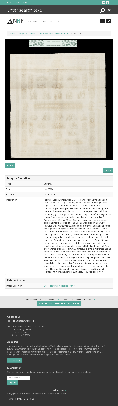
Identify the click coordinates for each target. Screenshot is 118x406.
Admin (10, 2)
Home (12, 33)
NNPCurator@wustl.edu (23, 320)
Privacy (18, 398)
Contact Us (29, 398)
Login (24, 2)
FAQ (17, 2)
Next (108, 170)
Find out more (14, 360)
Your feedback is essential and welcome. (59, 303)
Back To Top (59, 390)
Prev (10, 165)
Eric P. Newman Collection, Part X (54, 33)
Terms (10, 398)
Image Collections (26, 33)
